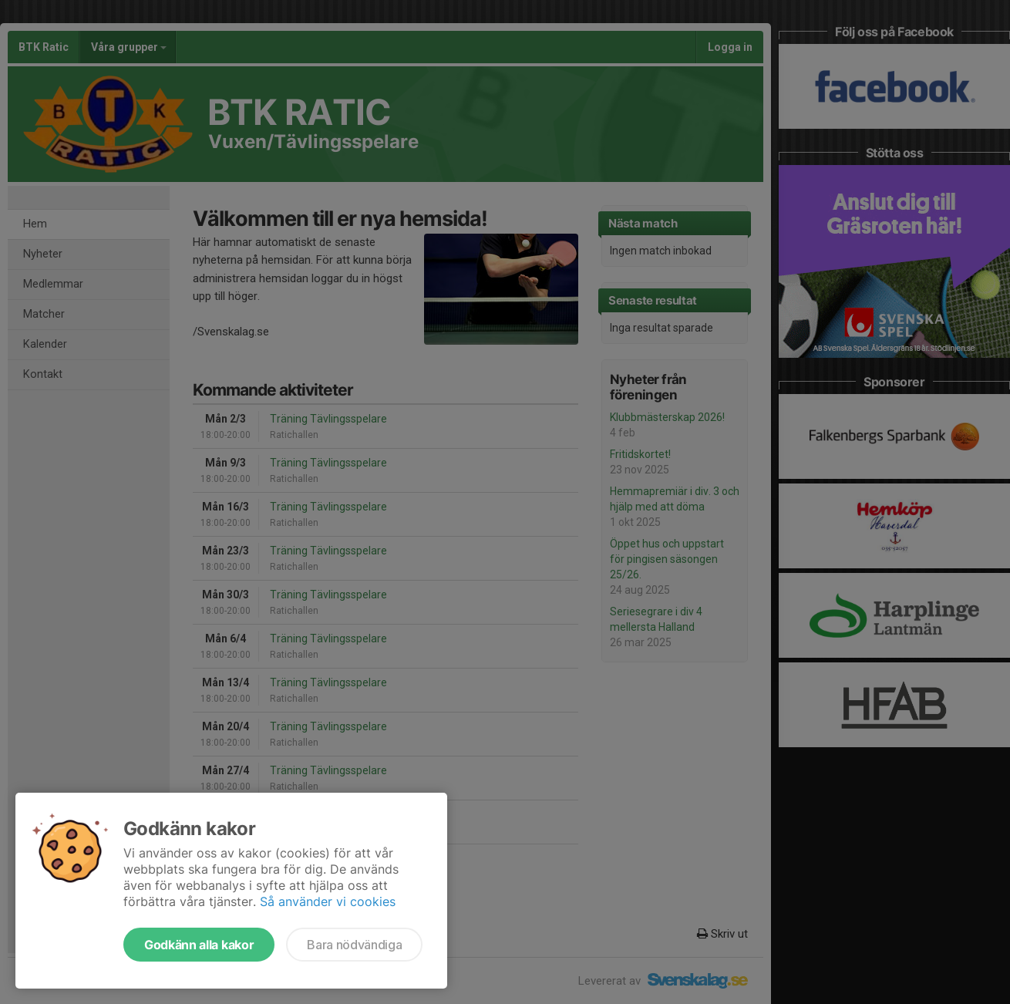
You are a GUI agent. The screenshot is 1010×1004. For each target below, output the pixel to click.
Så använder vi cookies (328, 901)
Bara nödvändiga (354, 944)
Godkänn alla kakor (199, 944)
